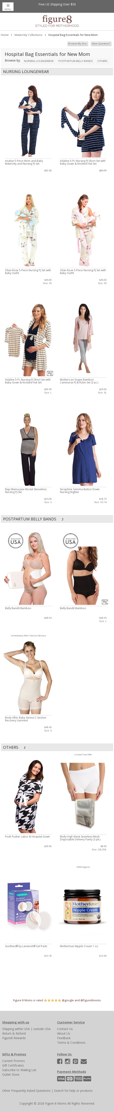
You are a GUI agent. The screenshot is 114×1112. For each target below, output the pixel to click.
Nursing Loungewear (39, 61)
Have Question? (101, 43)
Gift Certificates (13, 1065)
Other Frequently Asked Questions (26, 1091)
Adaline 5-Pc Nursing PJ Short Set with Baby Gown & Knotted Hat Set (82, 162)
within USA (22, 1029)
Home (5, 35)
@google (68, 1000)
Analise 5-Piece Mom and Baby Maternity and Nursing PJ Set (24, 162)
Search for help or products (73, 1091)
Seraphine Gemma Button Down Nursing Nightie (80, 490)
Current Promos (13, 1061)
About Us (63, 1033)
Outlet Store (10, 1074)
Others (102, 61)
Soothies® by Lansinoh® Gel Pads (26, 946)
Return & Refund (14, 1033)
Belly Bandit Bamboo (18, 608)
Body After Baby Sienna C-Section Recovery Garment (25, 719)
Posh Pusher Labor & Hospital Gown (27, 836)
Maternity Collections (29, 35)
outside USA (42, 1029)
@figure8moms (90, 1000)
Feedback (64, 1038)
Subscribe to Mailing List (19, 1070)
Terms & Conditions (71, 1042)
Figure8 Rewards (14, 1038)
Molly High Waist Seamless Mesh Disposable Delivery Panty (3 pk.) (80, 838)
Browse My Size (77, 43)
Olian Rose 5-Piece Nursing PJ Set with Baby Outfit (28, 271)
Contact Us (65, 1029)
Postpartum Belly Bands (75, 61)
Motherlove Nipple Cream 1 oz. (79, 946)
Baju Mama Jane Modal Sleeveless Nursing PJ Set (25, 490)
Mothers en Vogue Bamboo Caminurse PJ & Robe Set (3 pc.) (79, 381)
